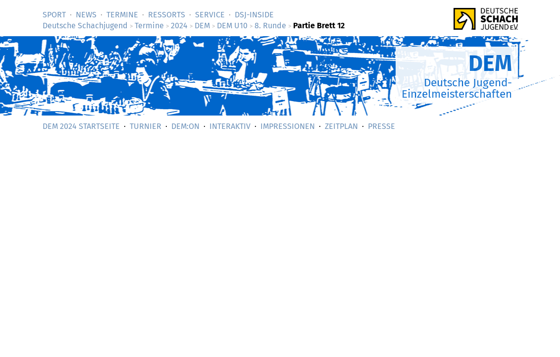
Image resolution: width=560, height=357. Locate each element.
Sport (54, 14)
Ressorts (166, 14)
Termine (122, 14)
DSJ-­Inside (254, 14)
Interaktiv (230, 126)
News (86, 14)
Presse (381, 126)
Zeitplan (341, 126)
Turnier (145, 126)
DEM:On (185, 126)
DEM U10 (232, 25)
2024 (179, 25)
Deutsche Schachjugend (85, 25)
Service (210, 14)
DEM (202, 25)
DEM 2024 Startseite (81, 126)
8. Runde (270, 25)
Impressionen (287, 126)
